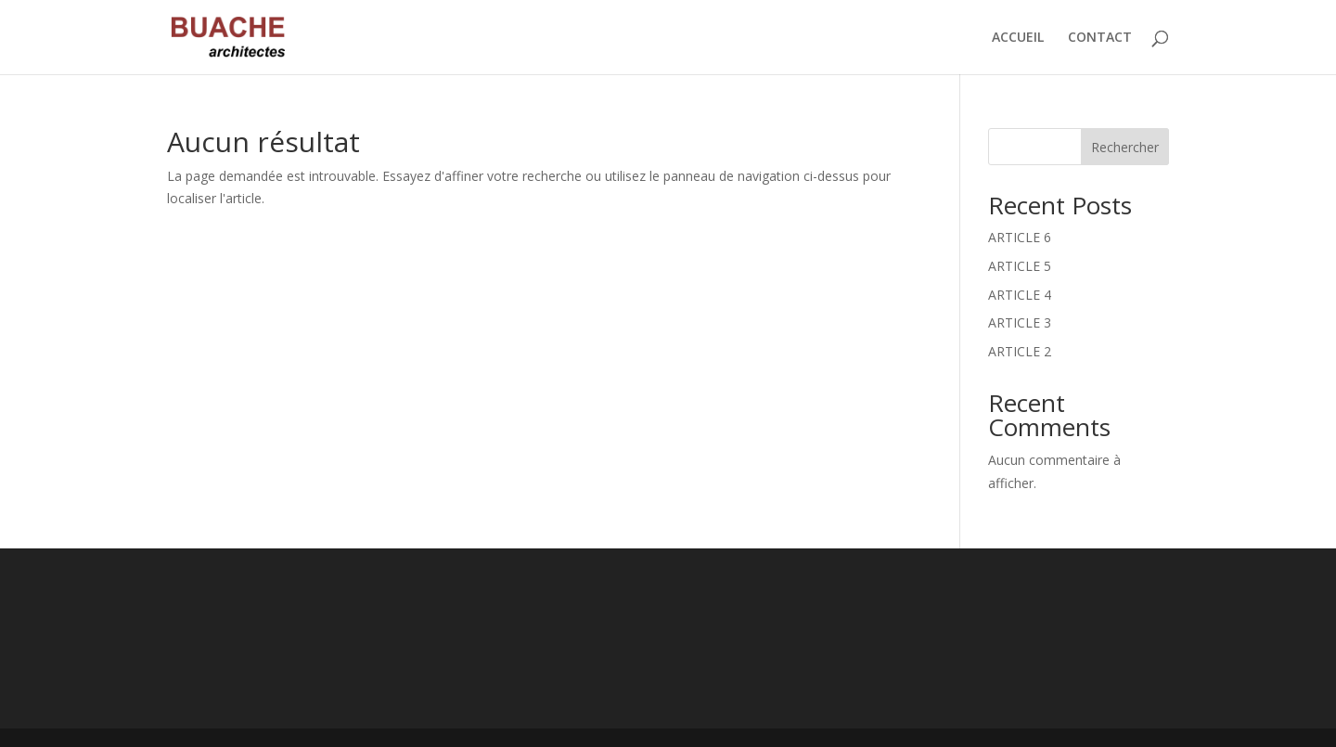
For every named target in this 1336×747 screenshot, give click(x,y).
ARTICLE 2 (1019, 351)
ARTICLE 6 (1019, 237)
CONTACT (1100, 38)
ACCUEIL (1018, 38)
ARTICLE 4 (1019, 294)
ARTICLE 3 (1019, 322)
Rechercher (1125, 147)
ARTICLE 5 (1019, 266)
